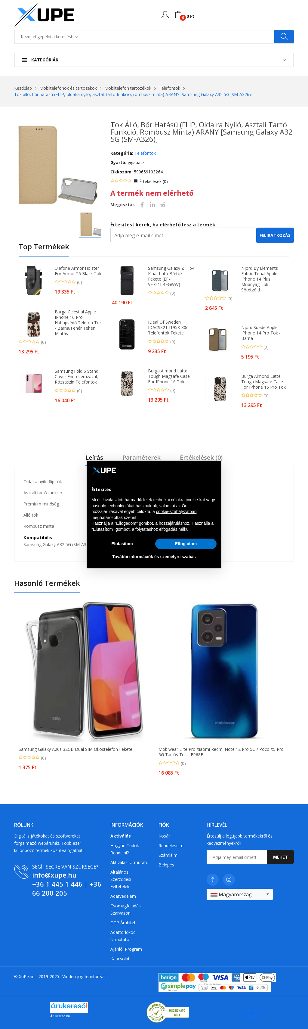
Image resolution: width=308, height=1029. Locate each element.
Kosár (164, 836)
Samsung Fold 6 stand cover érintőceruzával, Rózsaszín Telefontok (76, 376)
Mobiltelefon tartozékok (127, 88)
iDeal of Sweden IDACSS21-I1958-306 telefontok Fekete (168, 327)
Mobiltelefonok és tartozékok (68, 88)
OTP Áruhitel (122, 922)
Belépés (166, 865)
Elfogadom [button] (186, 543)
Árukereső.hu (60, 1016)
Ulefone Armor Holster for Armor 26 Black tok (78, 271)
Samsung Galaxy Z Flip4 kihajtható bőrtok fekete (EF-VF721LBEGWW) (171, 276)
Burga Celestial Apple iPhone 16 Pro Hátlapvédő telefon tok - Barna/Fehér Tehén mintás (78, 322)
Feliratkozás (275, 235)
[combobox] (240, 894)
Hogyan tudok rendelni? (124, 849)
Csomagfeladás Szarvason (125, 909)
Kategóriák (40, 60)
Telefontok (169, 88)
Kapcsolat (120, 959)
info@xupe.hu (54, 874)
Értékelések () (153, 181)
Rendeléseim (171, 845)
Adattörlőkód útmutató (123, 935)
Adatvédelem (123, 896)
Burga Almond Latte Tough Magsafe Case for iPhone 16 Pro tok (263, 382)
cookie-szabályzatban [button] (176, 511)
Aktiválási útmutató (129, 862)
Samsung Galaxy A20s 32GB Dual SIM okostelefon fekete (75, 749)
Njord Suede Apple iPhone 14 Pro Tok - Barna (261, 333)
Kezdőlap (23, 88)
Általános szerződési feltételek (120, 879)
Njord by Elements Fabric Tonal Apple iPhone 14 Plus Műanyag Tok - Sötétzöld (259, 279)
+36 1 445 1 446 (57, 883)
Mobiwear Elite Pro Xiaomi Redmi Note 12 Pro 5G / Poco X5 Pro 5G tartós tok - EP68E (221, 752)
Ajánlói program (126, 949)
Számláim (168, 855)
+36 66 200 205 (66, 888)
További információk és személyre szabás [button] (154, 556)
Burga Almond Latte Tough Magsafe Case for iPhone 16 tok (169, 376)
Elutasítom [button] (122, 543)
